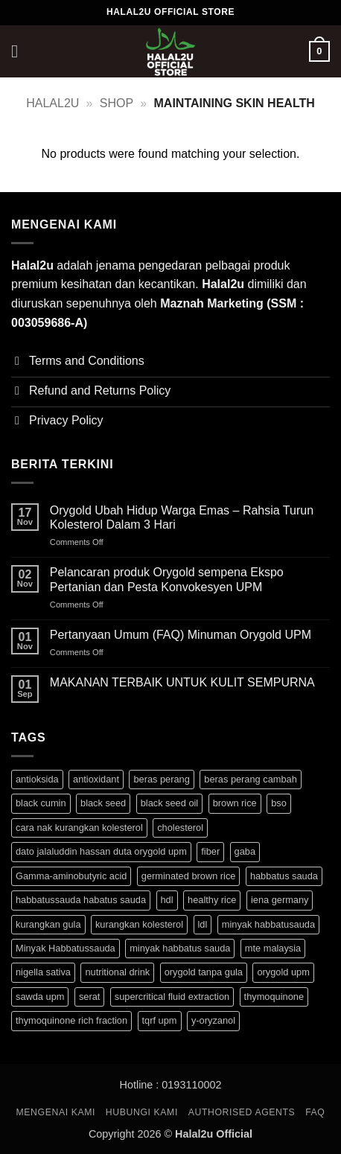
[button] (20, 51)
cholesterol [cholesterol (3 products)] (180, 827)
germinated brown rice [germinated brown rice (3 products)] (188, 876)
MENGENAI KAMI (56, 1112)
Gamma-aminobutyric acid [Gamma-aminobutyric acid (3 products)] (71, 876)
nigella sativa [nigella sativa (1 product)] (43, 972)
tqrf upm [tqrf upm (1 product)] (159, 1020)
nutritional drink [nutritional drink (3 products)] (117, 972)
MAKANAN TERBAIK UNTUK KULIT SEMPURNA (182, 682)
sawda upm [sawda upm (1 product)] (40, 996)
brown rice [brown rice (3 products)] (235, 803)
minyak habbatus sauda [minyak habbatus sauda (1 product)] (180, 948)
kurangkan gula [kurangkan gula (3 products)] (48, 924)
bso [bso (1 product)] (279, 803)
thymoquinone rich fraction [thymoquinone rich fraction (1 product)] (71, 1020)
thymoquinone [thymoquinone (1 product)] (274, 996)
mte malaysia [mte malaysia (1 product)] (273, 948)
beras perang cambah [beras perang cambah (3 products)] (250, 779)
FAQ (315, 1112)
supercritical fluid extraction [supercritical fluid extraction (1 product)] (172, 996)
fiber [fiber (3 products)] (210, 851)
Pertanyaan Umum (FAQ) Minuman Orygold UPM (180, 634)
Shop (116, 103)
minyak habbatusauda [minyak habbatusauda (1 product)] (268, 924)
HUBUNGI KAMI (142, 1112)
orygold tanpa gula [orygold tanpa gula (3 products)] (204, 972)
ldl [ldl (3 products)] (203, 924)
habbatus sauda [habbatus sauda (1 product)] (284, 876)
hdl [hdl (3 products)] (167, 899)
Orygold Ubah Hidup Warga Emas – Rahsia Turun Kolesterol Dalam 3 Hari (181, 517)
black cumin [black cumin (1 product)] (41, 803)
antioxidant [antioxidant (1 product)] (96, 779)
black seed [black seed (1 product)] (103, 803)
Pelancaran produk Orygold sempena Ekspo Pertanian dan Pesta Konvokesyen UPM (167, 579)
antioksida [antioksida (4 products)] (37, 779)
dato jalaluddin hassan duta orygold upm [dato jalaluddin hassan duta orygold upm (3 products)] (101, 851)
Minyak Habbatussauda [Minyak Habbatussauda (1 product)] (65, 948)
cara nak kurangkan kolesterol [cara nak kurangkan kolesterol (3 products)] (79, 827)
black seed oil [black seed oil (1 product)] (170, 803)
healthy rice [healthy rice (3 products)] (212, 899)
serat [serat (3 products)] (89, 996)
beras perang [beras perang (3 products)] (161, 779)
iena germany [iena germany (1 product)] (280, 899)
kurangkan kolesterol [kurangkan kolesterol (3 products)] (139, 924)
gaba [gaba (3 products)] (245, 851)
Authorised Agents (242, 1112)
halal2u (52, 103)
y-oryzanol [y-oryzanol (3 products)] (213, 1020)
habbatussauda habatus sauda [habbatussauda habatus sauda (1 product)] (81, 899)
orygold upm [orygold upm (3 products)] (283, 972)
